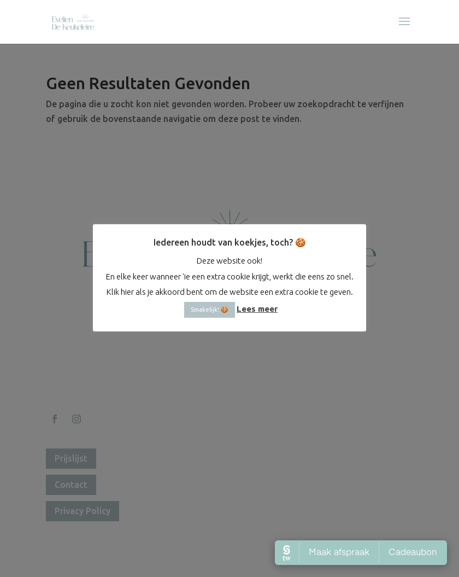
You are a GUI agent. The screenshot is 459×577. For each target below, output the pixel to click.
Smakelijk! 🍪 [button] (209, 309)
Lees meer (257, 308)
